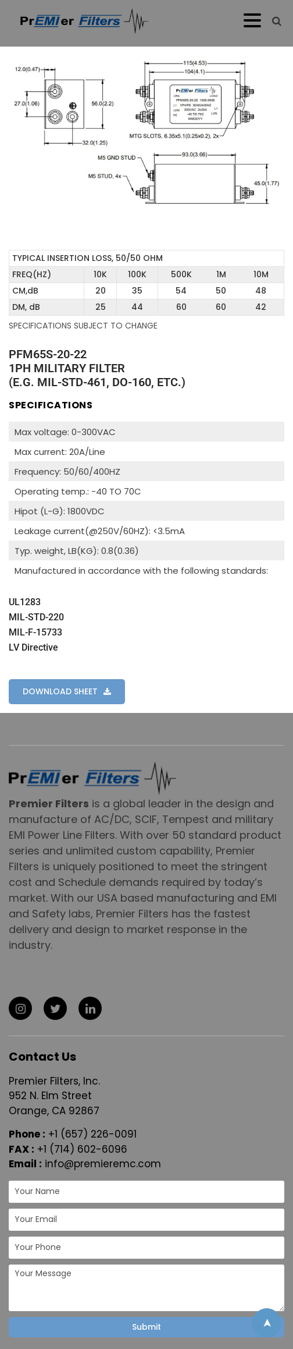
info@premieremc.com (103, 1164)
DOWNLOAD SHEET (60, 691)
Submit (146, 1327)
